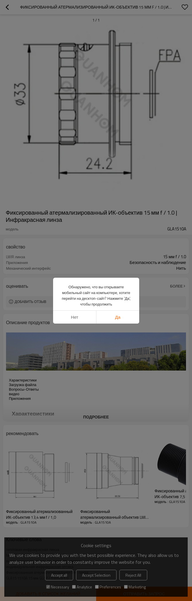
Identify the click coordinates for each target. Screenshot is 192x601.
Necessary (57, 587)
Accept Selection (96, 575)
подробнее (96, 417)
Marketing (135, 587)
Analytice (82, 587)
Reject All (133, 575)
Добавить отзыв (30, 301)
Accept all (59, 575)
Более (176, 286)
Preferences (108, 587)
